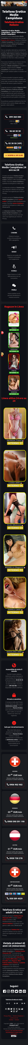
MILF (8, 40)
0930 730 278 (14, 859)
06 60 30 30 (13, 131)
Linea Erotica (20, 957)
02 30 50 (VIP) (13, 144)
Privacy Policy (7, 1016)
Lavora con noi (14, 1018)
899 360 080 (13, 117)
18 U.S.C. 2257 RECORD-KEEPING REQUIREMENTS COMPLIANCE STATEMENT (14, 1032)
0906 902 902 (14, 785)
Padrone (5, 962)
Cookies (11, 1019)
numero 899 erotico (12, 959)
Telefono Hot (15, 929)
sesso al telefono (18, 203)
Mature (12, 40)
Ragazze (3, 40)
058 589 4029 (14, 899)
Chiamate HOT (6, 918)
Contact (17, 1019)
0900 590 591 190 (14, 822)
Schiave (15, 962)
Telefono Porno (18, 916)
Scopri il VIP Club (13, 156)
